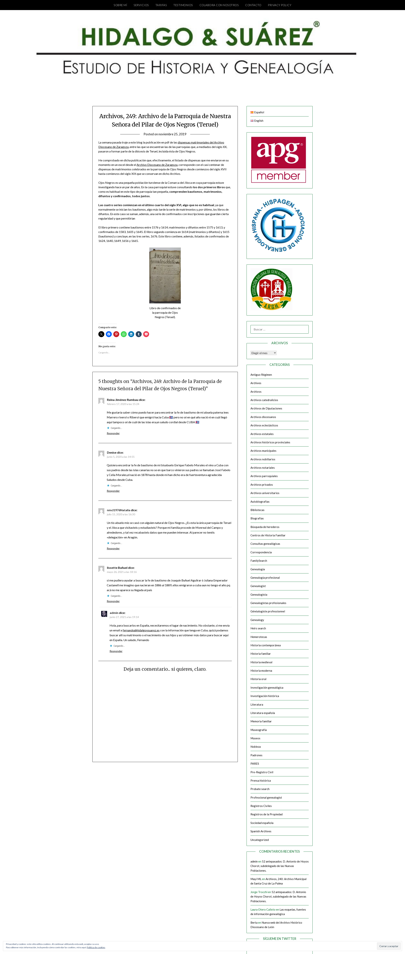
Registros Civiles (261, 806)
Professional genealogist (266, 797)
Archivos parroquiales (264, 476)
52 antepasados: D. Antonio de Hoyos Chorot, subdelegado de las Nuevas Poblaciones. (279, 866)
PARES (254, 763)
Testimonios (183, 5)
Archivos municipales (263, 450)
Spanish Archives (260, 831)
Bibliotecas (257, 510)
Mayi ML (255, 879)
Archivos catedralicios (264, 400)
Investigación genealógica (266, 687)
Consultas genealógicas (265, 543)
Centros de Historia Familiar (268, 535)
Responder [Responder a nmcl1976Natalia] (113, 548)
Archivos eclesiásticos (264, 425)
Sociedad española (261, 822)
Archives (255, 383)
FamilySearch (258, 560)
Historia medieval (261, 662)
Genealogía (257, 569)
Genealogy (257, 620)
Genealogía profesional (265, 577)
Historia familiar (260, 653)
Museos (255, 738)
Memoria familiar (261, 721)
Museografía (258, 729)
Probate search (260, 789)
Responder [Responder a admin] (116, 651)
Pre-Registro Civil (261, 772)
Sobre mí (120, 5)
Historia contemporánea (265, 645)
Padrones (256, 755)
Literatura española (262, 713)
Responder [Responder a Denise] (113, 490)
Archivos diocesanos (263, 417)
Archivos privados (261, 484)
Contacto (253, 5)
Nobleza (255, 746)
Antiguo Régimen (261, 374)
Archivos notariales (262, 467)
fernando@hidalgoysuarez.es (141, 630)
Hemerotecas (258, 636)
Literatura (256, 704)
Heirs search (258, 628)
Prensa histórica (260, 780)
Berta (254, 922)
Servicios (141, 5)
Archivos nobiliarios (262, 459)
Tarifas (161, 5)
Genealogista (258, 594)
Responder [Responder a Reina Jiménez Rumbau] (113, 433)
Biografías (257, 518)
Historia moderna (261, 670)
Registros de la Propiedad (266, 814)
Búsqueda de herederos (264, 527)
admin (114, 612)
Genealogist (258, 586)
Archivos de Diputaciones (266, 408)
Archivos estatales (262, 434)
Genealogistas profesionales (268, 603)
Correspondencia (261, 552)
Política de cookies (96, 947)
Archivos (255, 391)
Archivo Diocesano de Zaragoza (157, 164)
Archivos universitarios (264, 493)
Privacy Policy (279, 5)
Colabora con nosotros (219, 5)
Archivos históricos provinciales (270, 442)
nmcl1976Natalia (118, 510)
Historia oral (258, 679)
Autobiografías (260, 501)
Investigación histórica (264, 696)
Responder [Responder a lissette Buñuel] (113, 601)
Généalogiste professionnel (267, 611)
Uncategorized (259, 839)
